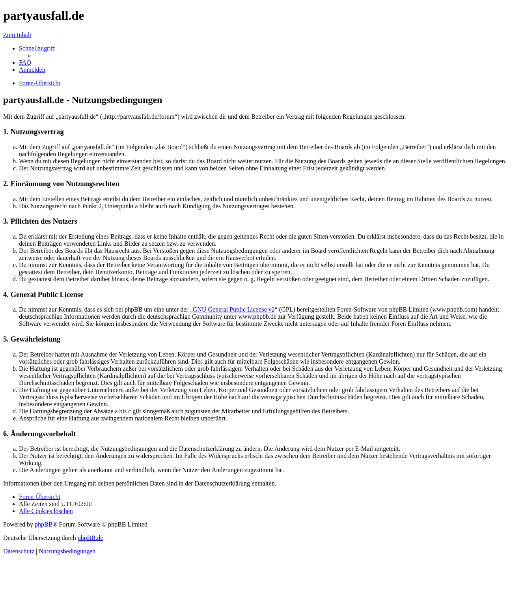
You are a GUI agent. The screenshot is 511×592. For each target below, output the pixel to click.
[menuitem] (25, 62)
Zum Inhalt (17, 35)
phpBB (43, 524)
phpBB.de (90, 537)
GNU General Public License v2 (234, 309)
